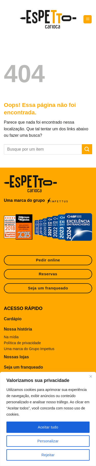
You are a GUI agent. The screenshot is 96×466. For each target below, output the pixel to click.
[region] (48, 419)
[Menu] (87, 19)
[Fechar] (91, 376)
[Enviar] (87, 149)
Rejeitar (48, 455)
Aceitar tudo (48, 427)
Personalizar (48, 441)
